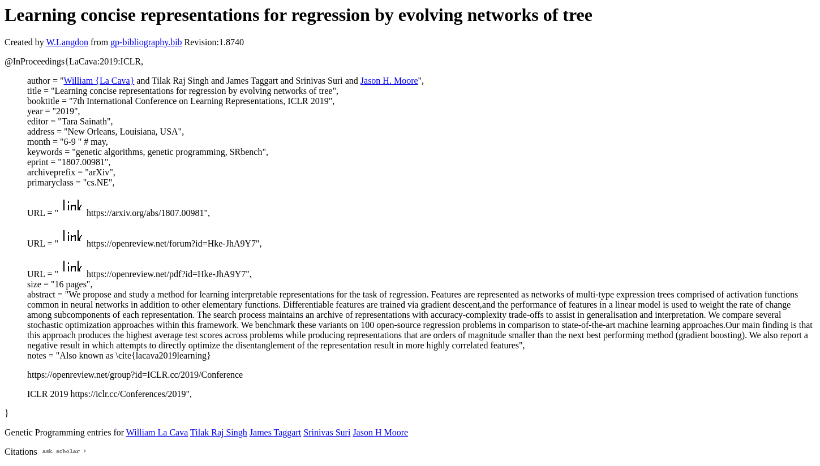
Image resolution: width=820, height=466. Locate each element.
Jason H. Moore (389, 80)
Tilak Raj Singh (218, 432)
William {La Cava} (98, 80)
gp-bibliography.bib (146, 42)
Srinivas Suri (326, 432)
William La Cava (157, 432)
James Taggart (275, 432)
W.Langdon (67, 42)
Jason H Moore (380, 432)
